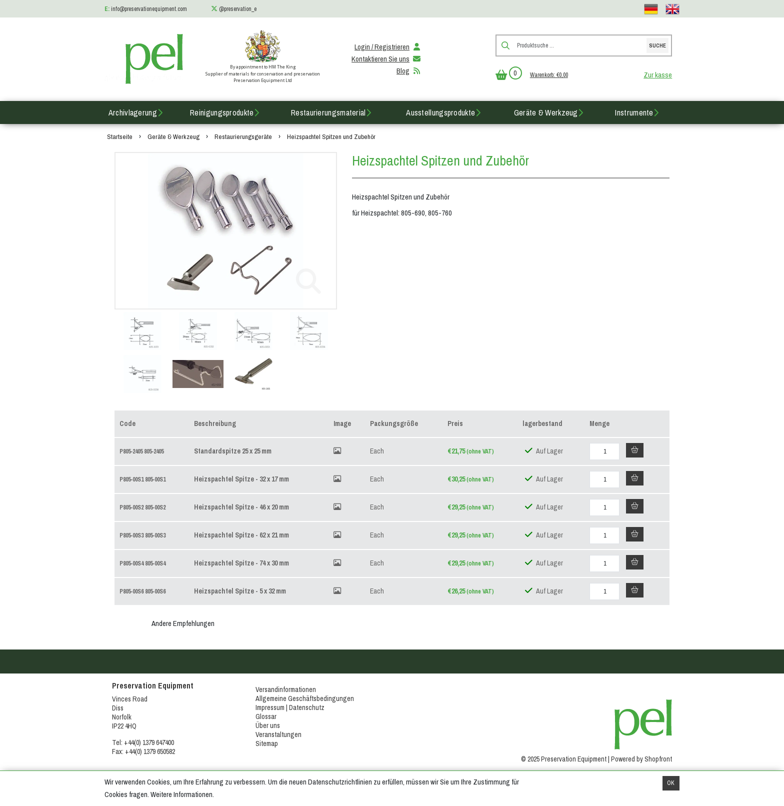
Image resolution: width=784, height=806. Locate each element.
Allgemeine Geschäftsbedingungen (305, 698)
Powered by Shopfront (641, 759)
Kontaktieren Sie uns (387, 59)
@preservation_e (237, 9)
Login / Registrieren (388, 47)
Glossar (266, 716)
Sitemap (267, 743)
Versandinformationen (286, 689)
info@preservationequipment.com (149, 9)
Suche (657, 45)
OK (670, 783)
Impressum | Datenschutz (290, 707)
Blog (409, 71)
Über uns (268, 725)
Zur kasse (658, 75)
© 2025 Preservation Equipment (563, 759)
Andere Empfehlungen (183, 623)
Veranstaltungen (279, 734)
